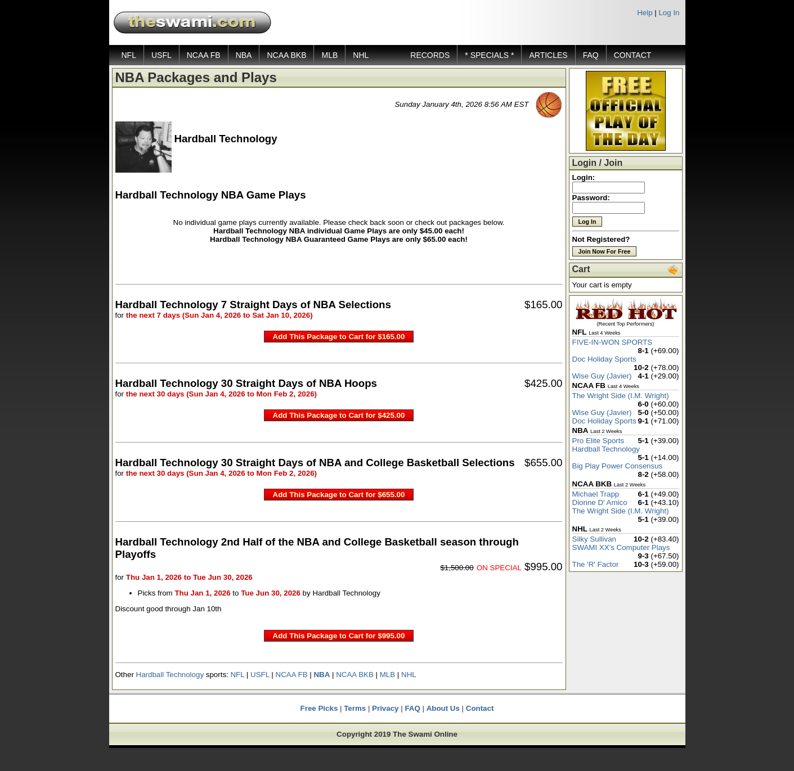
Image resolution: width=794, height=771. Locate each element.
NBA (244, 55)
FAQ (591, 55)
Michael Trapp (596, 494)
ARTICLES (548, 55)
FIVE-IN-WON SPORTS (612, 342)
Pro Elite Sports (598, 440)
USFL (161, 55)
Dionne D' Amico (599, 502)
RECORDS (430, 55)
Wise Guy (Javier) (602, 376)
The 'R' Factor (595, 564)
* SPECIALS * (489, 55)
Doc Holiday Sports (604, 359)
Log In (668, 12)
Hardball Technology (170, 674)
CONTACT (633, 55)
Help (644, 12)
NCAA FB (204, 55)
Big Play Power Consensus (617, 466)
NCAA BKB (286, 55)
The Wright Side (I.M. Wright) (620, 395)
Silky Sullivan (594, 539)
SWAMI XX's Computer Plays (621, 547)
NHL (361, 55)
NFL (129, 55)
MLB (329, 55)
